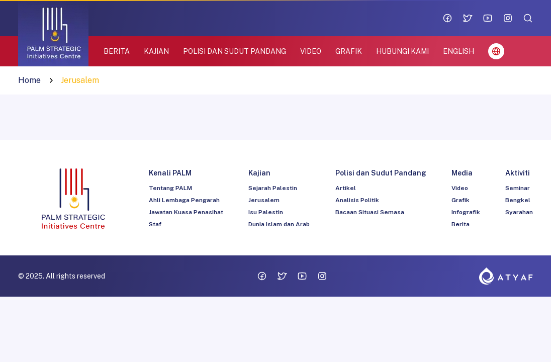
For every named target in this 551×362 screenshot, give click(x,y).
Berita (460, 224)
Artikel (345, 188)
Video (459, 188)
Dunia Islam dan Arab (279, 224)
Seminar (517, 188)
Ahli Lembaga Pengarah (184, 200)
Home (29, 80)
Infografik (465, 212)
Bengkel (517, 200)
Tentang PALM (170, 188)
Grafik (460, 200)
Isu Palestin (265, 212)
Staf (155, 224)
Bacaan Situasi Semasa (369, 212)
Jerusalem (264, 200)
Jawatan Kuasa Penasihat (186, 212)
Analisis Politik (357, 200)
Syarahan (519, 212)
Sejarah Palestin (272, 188)
